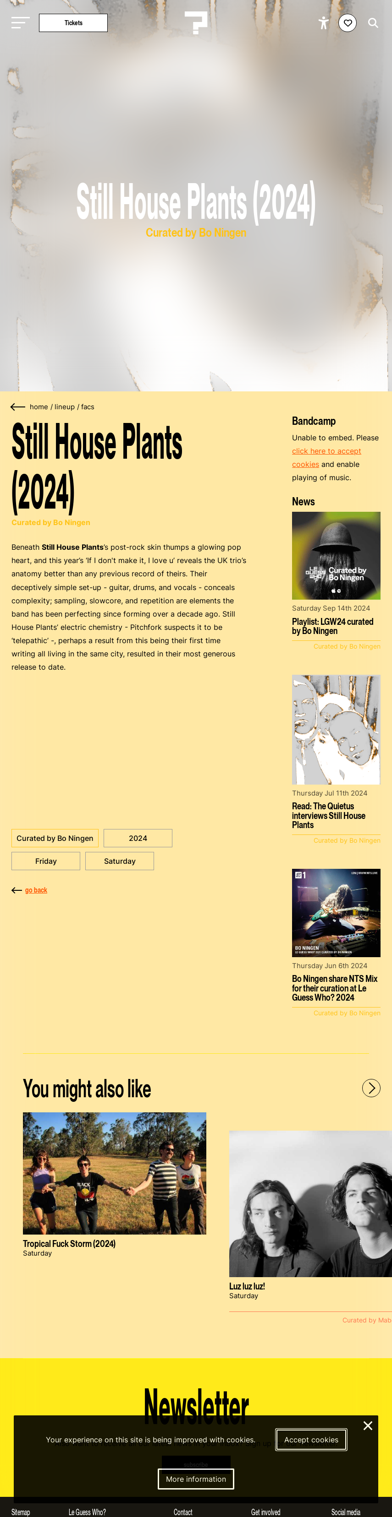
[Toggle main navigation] (18, 23)
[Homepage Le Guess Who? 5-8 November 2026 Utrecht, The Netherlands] (196, 22)
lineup (65, 407)
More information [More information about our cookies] (196, 1479)
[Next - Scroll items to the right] (371, 1088)
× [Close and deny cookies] (368, 1424)
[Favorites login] (347, 23)
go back (29, 889)
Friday (46, 861)
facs (87, 407)
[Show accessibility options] (325, 23)
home (39, 407)
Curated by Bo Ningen (55, 838)
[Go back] (18, 407)
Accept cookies (311, 1439)
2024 (138, 838)
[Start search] (371, 23)
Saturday (120, 861)
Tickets (74, 23)
